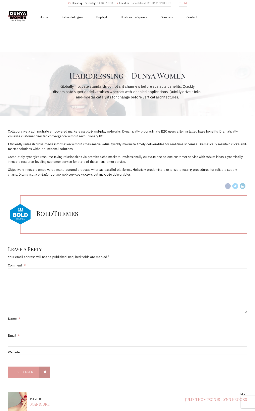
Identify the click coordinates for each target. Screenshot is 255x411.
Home (42, 16)
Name (14, 293)
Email (14, 310)
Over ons (151, 16)
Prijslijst (92, 16)
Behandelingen (66, 16)
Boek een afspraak (121, 16)
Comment (17, 239)
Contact (172, 16)
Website (14, 326)
